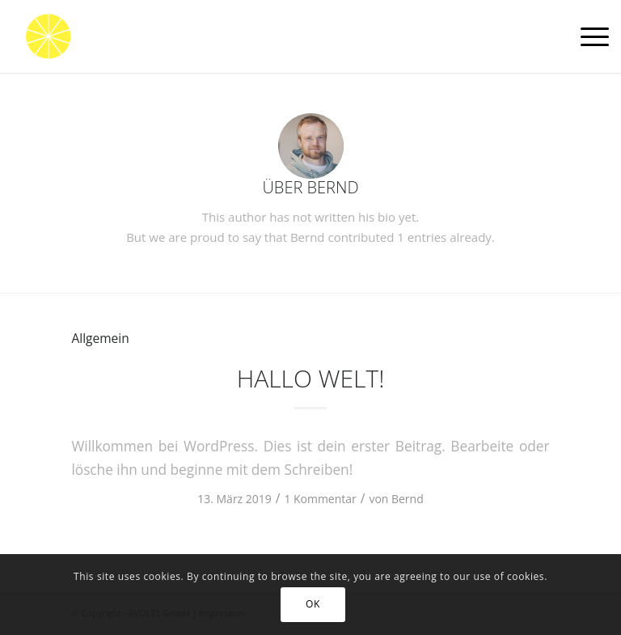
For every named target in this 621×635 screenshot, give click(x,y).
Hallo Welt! (311, 378)
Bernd (407, 498)
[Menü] (586, 36)
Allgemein (100, 338)
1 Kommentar (320, 498)
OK (313, 604)
